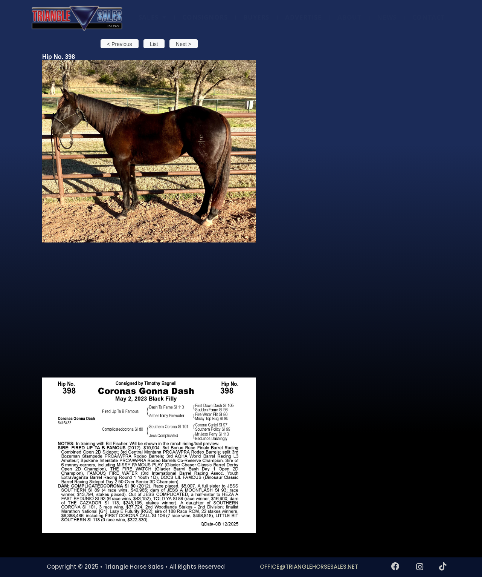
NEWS (386, 17)
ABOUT (349, 17)
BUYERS (256, 17)
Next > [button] (183, 44)
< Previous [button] (119, 44)
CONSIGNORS (204, 17)
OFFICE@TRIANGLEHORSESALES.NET (309, 567)
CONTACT (428, 17)
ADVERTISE (303, 17)
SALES (153, 17)
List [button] (154, 44)
